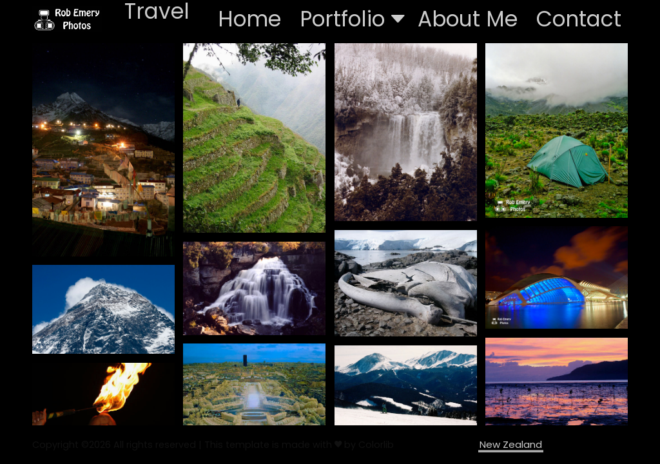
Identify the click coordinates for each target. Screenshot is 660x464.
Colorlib (376, 444)
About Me (468, 19)
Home (249, 19)
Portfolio (352, 19)
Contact (578, 19)
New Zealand (511, 444)
